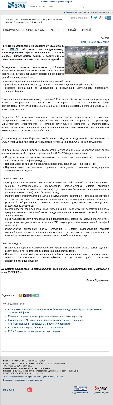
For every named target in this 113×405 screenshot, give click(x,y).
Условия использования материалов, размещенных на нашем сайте (33, 376)
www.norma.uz (11, 19)
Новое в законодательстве (33, 19)
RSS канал (9, 389)
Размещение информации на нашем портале (23, 380)
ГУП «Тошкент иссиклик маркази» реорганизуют (34, 331)
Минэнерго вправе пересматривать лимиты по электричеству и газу (45, 316)
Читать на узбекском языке (94, 42)
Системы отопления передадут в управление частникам (39, 324)
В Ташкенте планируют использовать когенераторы (36, 327)
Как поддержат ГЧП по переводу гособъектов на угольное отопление (45, 320)
